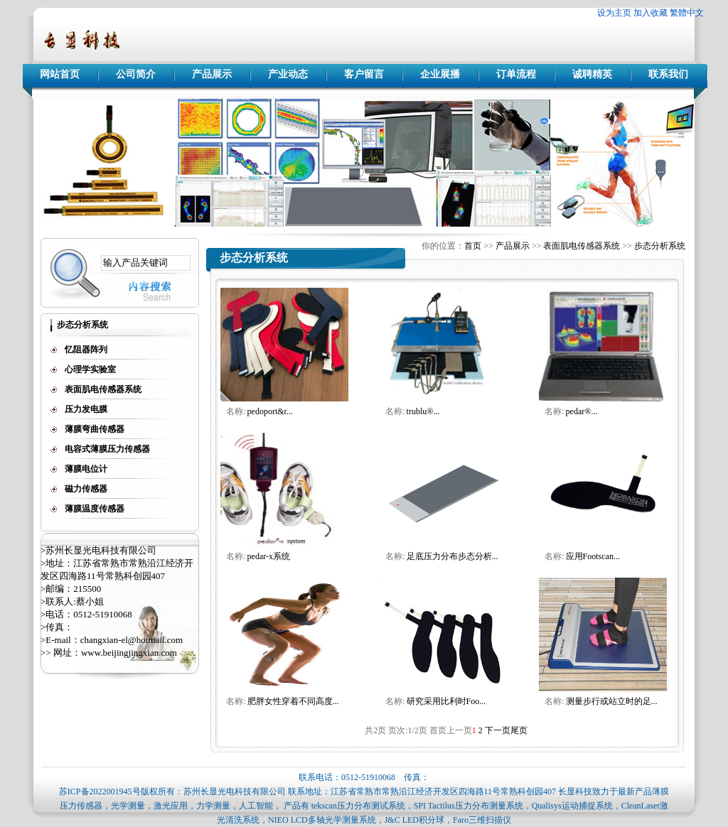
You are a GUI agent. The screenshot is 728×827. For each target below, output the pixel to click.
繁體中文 (687, 13)
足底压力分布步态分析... (452, 556)
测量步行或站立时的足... (612, 701)
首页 (472, 246)
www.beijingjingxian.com (129, 652)
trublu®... (423, 411)
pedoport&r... (270, 411)
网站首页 (60, 74)
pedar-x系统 (268, 556)
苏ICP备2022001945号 (100, 791)
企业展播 (440, 74)
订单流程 (516, 74)
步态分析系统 (659, 246)
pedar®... (582, 411)
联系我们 (668, 74)
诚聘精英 (592, 74)
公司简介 (136, 74)
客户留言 (364, 74)
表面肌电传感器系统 (581, 246)
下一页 (497, 730)
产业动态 (288, 74)
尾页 (519, 730)
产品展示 (212, 74)
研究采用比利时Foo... (446, 701)
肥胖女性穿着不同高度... (293, 701)
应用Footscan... (593, 556)
